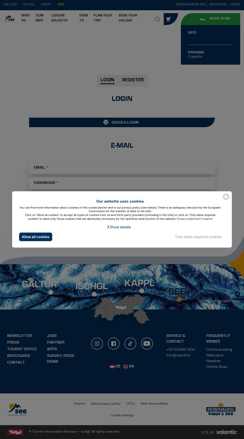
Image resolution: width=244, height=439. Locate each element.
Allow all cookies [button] (36, 237)
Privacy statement (189, 218)
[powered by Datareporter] (226, 200)
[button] (119, 227)
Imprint (208, 218)
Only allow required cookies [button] (198, 237)
